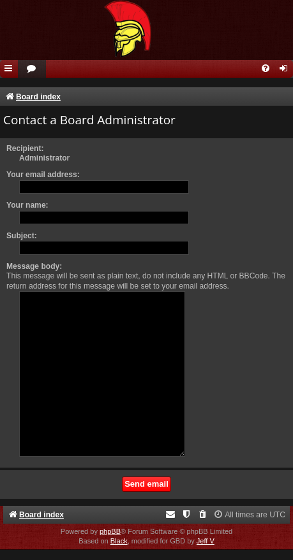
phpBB (110, 531)
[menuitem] (32, 69)
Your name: (27, 205)
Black (119, 541)
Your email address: (43, 174)
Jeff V (205, 541)
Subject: (21, 235)
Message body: (34, 266)
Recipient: (24, 148)
